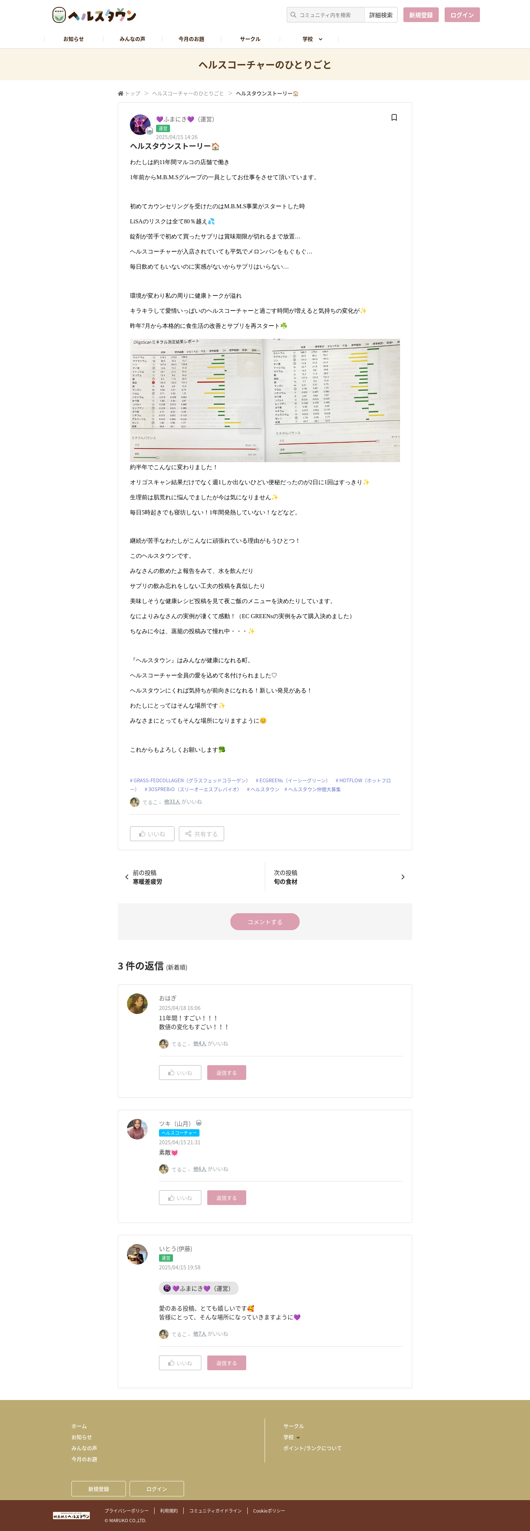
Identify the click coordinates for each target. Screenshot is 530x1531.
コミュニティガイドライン (215, 1510)
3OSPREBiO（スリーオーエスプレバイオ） (195, 789)
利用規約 (169, 1510)
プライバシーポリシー (127, 1510)
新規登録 (421, 14)
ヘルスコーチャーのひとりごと (188, 93)
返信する (226, 1072)
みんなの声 (132, 38)
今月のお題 (191, 38)
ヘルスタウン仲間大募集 (314, 789)
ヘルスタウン (265, 789)
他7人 (199, 1333)
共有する (201, 833)
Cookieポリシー (269, 1510)
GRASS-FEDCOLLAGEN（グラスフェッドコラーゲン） (192, 780)
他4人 (199, 1043)
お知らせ (73, 38)
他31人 (172, 801)
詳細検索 (381, 14)
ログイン (462, 14)
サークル (250, 38)
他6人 (199, 1168)
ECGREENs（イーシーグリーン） (295, 780)
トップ (132, 93)
